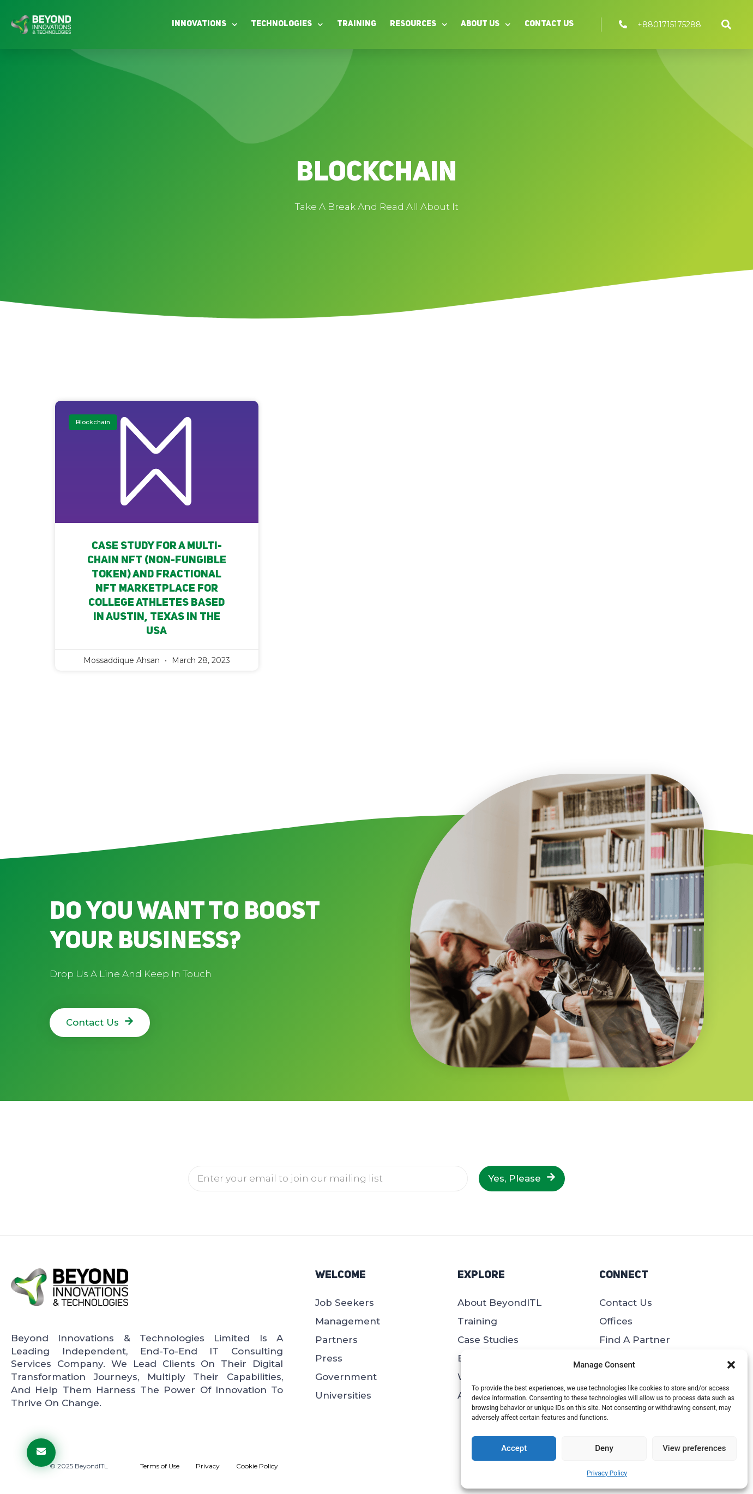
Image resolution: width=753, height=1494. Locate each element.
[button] (731, 1364)
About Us (486, 24)
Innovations (205, 24)
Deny (604, 1448)
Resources (419, 24)
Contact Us (549, 24)
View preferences (694, 1448)
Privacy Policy (607, 1473)
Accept (514, 1448)
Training (356, 24)
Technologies (287, 24)
